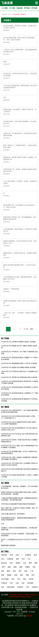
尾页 (31, 329)
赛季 (30, 563)
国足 (24, 579)
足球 (11, 555)
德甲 (36, 563)
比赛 (17, 555)
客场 (2, 575)
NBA (2, 559)
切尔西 (31, 579)
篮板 (9, 567)
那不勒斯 (30, 583)
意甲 (11, 563)
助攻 (25, 571)
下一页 (26, 329)
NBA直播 (13, 595)
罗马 (18, 579)
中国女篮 (4, 583)
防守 (33, 575)
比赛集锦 (28, 555)
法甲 (11, 583)
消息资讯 (4, 555)
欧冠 (35, 555)
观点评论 (4, 563)
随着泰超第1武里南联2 (8, 545)
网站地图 (29, 616)
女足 (34, 567)
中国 (27, 587)
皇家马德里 (10, 587)
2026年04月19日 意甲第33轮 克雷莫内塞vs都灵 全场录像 (19, 377)
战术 (2, 587)
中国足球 (35, 587)
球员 (23, 559)
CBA (29, 559)
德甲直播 (15, 597)
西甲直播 (28, 597)
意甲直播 (21, 597)
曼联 (20, 567)
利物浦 (9, 575)
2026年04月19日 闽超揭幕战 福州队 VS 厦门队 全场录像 (19, 363)
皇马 (13, 579)
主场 (24, 563)
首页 (9, 14)
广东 (31, 571)
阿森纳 (27, 567)
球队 (20, 571)
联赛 (15, 567)
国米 (21, 575)
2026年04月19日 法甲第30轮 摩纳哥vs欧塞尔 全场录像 (18, 342)
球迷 (27, 575)
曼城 (8, 571)
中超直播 (32, 595)
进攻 (2, 571)
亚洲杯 (18, 563)
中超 (2, 524)
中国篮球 (20, 587)
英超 (15, 575)
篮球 (17, 559)
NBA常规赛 (5, 579)
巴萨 (23, 583)
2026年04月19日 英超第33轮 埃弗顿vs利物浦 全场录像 (18, 367)
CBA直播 (26, 595)
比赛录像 (10, 559)
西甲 (3, 567)
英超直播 (19, 595)
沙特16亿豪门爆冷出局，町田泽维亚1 (13, 514)
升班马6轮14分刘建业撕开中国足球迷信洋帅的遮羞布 (18, 504)
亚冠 (14, 571)
